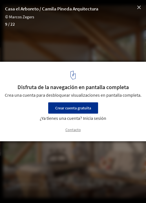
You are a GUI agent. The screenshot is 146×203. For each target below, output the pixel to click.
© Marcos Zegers (19, 16)
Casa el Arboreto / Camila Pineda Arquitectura (51, 9)
